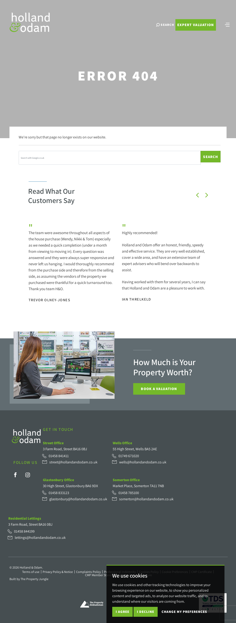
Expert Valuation (195, 24)
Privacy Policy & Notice (58, 572)
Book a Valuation (159, 388)
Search (210, 156)
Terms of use (30, 572)
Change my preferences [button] (184, 611)
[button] (197, 195)
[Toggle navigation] (227, 24)
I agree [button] (122, 611)
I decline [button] (145, 611)
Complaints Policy (88, 572)
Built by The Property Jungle (28, 579)
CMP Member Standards (101, 575)
